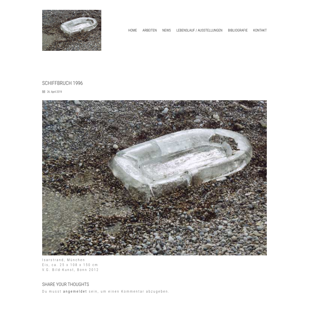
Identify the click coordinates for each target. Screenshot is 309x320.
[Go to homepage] (71, 30)
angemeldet (75, 291)
